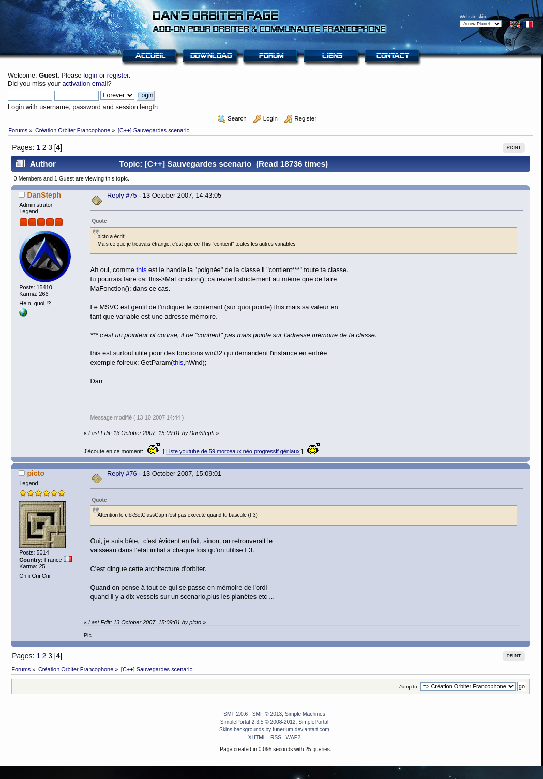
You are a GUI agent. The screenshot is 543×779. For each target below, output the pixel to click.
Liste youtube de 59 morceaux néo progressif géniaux (233, 451)
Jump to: (409, 687)
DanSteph (44, 195)
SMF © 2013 (267, 714)
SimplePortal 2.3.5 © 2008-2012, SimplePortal (274, 722)
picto (35, 473)
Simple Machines (305, 714)
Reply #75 (122, 195)
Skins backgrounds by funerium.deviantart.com (274, 729)
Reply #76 (122, 473)
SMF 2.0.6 (235, 714)
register (118, 75)
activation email (85, 83)
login (90, 75)
